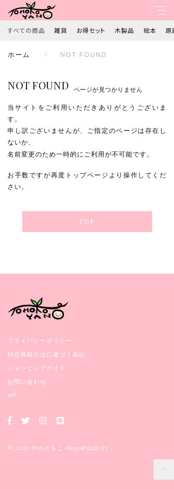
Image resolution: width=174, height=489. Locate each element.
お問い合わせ (26, 381)
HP (12, 395)
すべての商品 (26, 30)
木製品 (124, 30)
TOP (87, 221)
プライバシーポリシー (39, 340)
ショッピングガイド (36, 367)
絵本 (149, 30)
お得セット (91, 30)
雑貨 (60, 30)
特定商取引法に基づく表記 (46, 354)
